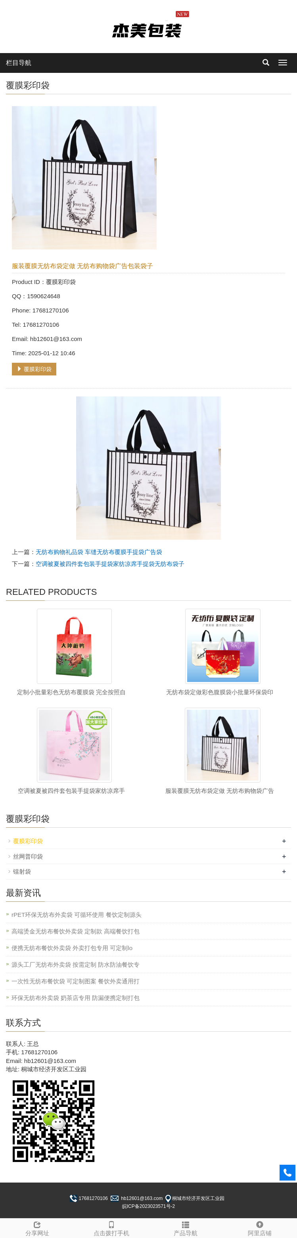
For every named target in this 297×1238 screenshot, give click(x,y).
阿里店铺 (260, 1227)
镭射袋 (22, 871)
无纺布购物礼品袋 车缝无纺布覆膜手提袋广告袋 (99, 552)
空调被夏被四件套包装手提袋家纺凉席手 (71, 790)
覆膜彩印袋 (34, 369)
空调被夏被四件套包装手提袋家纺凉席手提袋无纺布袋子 (110, 563)
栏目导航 (18, 62)
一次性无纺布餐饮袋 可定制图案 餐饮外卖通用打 (75, 981)
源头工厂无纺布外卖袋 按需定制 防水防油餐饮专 (75, 964)
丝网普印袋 (28, 856)
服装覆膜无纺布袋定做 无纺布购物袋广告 (219, 790)
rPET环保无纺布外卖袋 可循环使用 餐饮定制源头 (76, 914)
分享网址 (37, 1227)
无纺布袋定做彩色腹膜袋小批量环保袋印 (219, 692)
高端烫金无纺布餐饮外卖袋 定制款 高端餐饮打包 (75, 931)
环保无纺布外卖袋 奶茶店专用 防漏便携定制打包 (75, 997)
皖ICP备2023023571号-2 (148, 1206)
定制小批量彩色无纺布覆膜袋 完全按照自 (71, 692)
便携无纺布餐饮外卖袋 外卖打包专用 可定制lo (71, 948)
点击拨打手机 (111, 1227)
